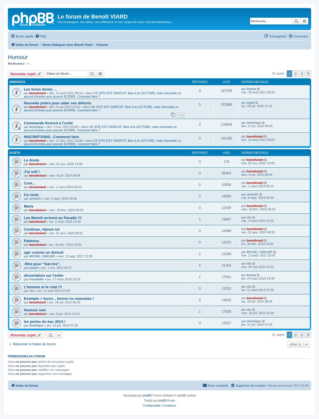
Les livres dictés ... (40, 89)
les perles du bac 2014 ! (44, 321)
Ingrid (250, 102)
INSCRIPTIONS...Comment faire (51, 137)
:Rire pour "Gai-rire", (42, 264)
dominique (36, 127)
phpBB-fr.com (166, 400)
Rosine (251, 89)
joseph (33, 267)
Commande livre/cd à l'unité (48, 123)
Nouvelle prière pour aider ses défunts (57, 103)
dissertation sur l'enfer (44, 275)
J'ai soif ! (32, 172)
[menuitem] (40, 36)
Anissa (251, 275)
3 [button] (302, 73)
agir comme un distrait (43, 252)
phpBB (147, 395)
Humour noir (35, 310)
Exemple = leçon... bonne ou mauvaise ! (59, 298)
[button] (308, 73)
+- (28, 63)
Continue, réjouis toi (41, 229)
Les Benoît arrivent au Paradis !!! (53, 218)
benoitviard (37, 93)
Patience (31, 241)
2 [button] (296, 73)
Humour (18, 57)
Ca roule (31, 195)
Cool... (29, 183)
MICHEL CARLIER (42, 256)
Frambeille (36, 279)
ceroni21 (35, 198)
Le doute (31, 160)
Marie (28, 206)
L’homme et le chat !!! (43, 287)
